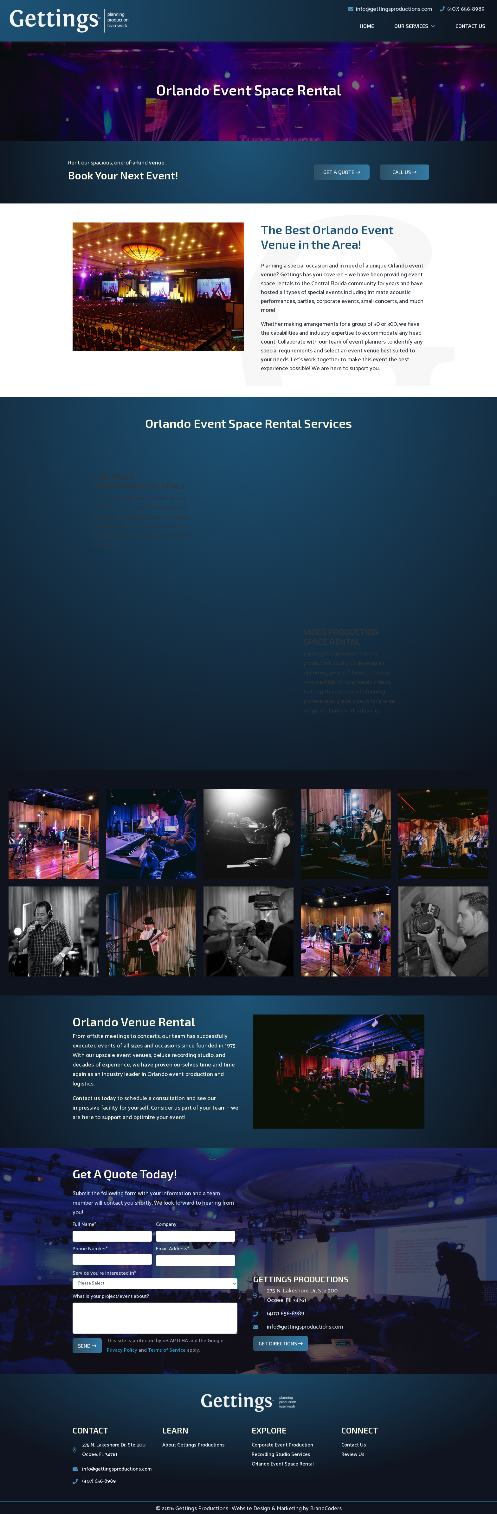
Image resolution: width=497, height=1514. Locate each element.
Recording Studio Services (281, 1454)
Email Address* (195, 1255)
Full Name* (112, 1231)
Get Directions (278, 1343)
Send (85, 1346)
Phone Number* (112, 1255)
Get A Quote (339, 172)
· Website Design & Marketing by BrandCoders (285, 1508)
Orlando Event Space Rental (283, 1464)
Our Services (411, 26)
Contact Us (470, 26)
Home (367, 26)
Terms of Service (167, 1350)
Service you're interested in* (155, 1279)
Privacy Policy (122, 1350)
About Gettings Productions (193, 1445)
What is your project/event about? (155, 1313)
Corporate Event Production (282, 1445)
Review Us (353, 1454)
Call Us (402, 172)
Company (195, 1231)
